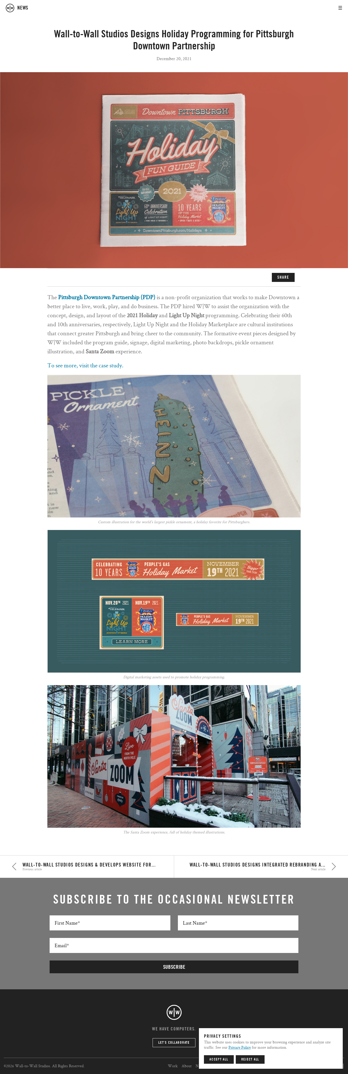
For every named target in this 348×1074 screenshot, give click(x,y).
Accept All (218, 1059)
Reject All (250, 1059)
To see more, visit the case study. (85, 365)
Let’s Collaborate (174, 1042)
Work (173, 1065)
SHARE (283, 277)
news (22, 8)
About (187, 1065)
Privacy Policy (239, 1047)
